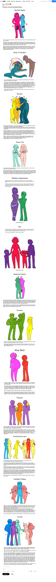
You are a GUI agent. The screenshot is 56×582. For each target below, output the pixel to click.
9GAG (4, 1)
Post (53, 1)
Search (40, 1)
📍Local (32, 1)
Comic (4, 569)
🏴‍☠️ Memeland (18, 1)
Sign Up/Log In (44, 1)
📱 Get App (13, 1)
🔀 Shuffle (8, 1)
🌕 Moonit (23, 1)
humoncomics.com (7, 566)
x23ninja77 (7, 4)
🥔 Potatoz (28, 1)
